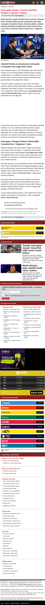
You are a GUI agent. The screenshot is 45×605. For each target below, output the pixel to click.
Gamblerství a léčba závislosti (9, 563)
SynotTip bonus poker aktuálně (10, 470)
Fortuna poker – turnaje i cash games (11, 525)
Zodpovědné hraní (13, 586)
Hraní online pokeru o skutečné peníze (11, 521)
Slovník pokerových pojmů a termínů (11, 493)
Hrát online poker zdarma (8, 516)
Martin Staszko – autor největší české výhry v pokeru (32, 268)
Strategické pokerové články (9, 505)
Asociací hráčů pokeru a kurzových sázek (34, 586)
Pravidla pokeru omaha (8, 498)
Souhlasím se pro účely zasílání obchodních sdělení (22, 295)
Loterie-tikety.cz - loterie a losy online (32, 318)
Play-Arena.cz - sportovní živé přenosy (32, 324)
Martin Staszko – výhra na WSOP (10, 553)
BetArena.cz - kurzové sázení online (12, 309)
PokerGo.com (6, 60)
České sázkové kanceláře (8, 573)
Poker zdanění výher (7, 566)
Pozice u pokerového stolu (9, 495)
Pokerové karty (6, 536)
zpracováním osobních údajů (17, 295)
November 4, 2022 (32, 208)
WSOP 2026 (6, 545)
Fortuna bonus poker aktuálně (9, 473)
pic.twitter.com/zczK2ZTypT (13, 205)
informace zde (29, 592)
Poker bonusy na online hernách (10, 518)
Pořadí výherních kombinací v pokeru (11, 483)
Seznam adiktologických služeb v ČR (32, 598)
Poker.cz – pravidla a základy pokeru (32, 309)
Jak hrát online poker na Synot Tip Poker (12, 523)
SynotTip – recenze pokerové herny (11, 460)
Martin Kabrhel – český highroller (10, 555)
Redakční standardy (15, 603)
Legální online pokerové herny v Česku (11, 513)
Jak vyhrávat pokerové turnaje (9, 488)
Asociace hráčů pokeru (8, 568)
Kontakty (7, 603)
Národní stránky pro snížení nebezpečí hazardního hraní (16, 599)
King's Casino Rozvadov (8, 538)
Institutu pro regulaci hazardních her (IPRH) (27, 584)
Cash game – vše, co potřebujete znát (11, 491)
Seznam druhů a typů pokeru (9, 500)
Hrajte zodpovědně (4, 211)
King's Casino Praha (7, 541)
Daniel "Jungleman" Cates (34, 166)
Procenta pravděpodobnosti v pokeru (11, 486)
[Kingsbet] (12, 369)
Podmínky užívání (25, 603)
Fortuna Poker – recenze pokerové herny (12, 463)
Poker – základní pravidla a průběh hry (11, 481)
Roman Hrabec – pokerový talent (10, 550)
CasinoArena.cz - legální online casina (32, 311)
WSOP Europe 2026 (7, 548)
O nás (2, 603)
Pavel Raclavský (19, 15)
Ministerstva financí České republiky (17, 582)
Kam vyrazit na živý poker (8, 533)
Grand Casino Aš (7, 543)
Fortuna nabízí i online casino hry (10, 571)
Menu (42, 2)
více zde (34, 213)
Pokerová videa (6, 503)
